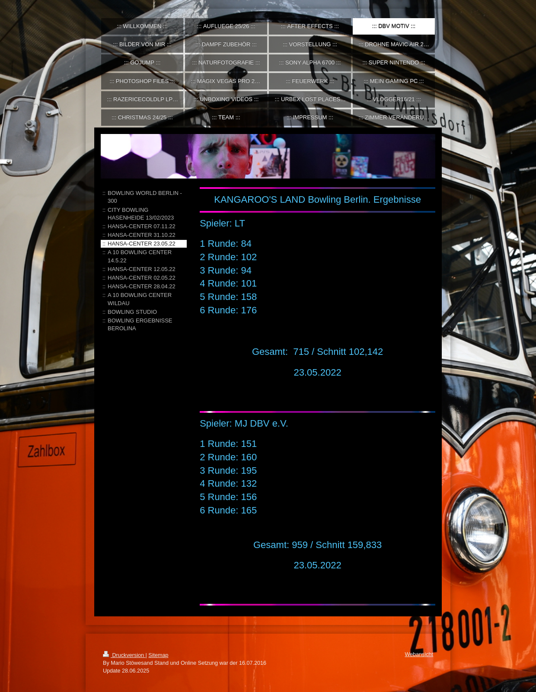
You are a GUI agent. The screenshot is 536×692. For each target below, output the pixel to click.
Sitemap (158, 655)
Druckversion (124, 655)
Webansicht (419, 654)
